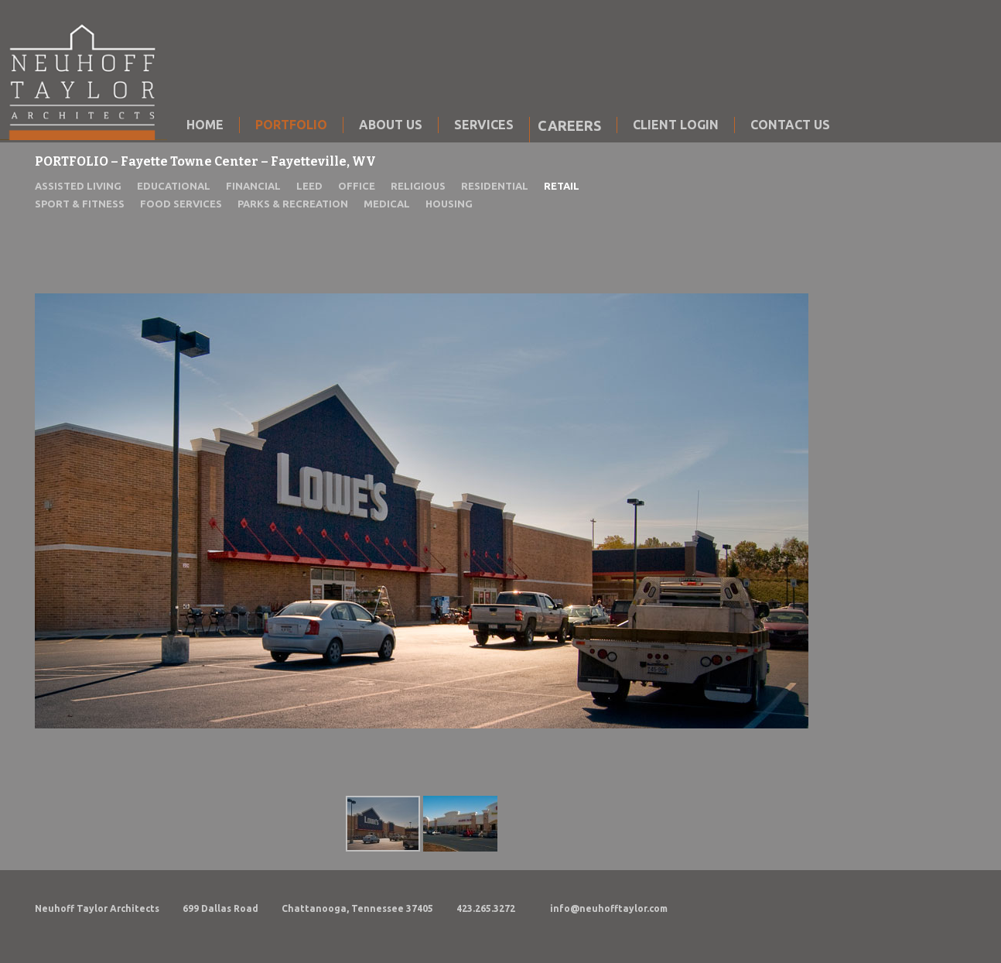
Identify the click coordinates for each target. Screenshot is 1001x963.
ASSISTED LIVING (78, 185)
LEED (309, 185)
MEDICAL (387, 203)
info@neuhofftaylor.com (609, 908)
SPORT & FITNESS (80, 203)
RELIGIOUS (418, 185)
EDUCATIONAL (173, 185)
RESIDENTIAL (494, 185)
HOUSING (449, 203)
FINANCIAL (253, 185)
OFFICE (356, 185)
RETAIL (561, 185)
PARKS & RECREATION (292, 203)
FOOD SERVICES (181, 203)
